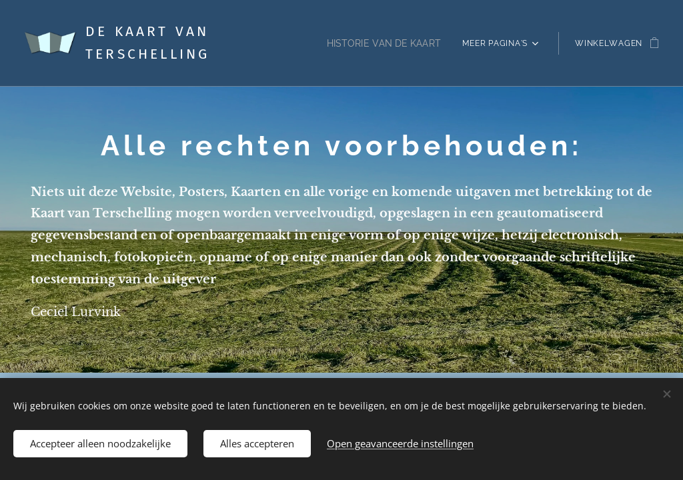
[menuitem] (384, 43)
